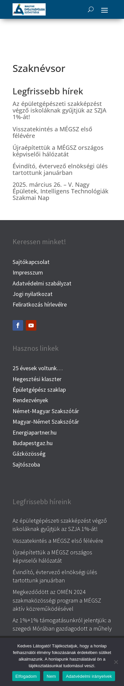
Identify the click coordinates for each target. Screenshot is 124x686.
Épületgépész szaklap (39, 389)
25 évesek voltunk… (38, 368)
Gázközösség (29, 453)
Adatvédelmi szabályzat (42, 283)
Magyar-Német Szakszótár (46, 421)
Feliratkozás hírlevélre (40, 304)
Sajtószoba (26, 464)
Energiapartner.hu (35, 432)
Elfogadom (26, 676)
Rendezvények (30, 400)
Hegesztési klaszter (37, 379)
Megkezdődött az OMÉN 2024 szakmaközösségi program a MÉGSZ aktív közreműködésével (57, 600)
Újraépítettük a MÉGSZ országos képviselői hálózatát (58, 151)
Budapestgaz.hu (33, 443)
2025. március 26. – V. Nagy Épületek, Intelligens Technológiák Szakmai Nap (60, 191)
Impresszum (28, 272)
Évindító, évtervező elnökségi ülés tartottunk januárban (60, 169)
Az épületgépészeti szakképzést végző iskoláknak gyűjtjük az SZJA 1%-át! (59, 110)
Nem (51, 676)
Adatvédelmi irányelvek (89, 676)
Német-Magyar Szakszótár (46, 411)
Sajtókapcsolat (31, 262)
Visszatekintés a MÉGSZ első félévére (52, 132)
